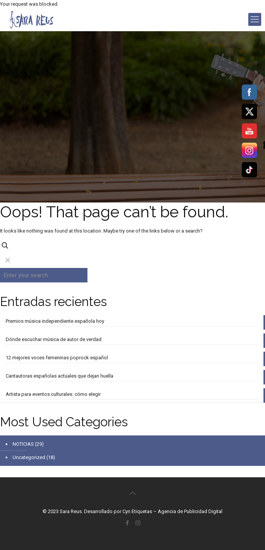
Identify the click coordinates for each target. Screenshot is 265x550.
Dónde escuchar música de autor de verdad (54, 339)
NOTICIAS (23, 444)
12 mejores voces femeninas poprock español (57, 357)
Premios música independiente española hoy (55, 321)
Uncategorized (29, 457)
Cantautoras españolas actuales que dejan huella (59, 376)
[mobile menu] (254, 19)
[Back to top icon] (133, 493)
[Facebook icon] (128, 523)
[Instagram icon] (138, 523)
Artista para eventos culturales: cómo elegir (53, 394)
